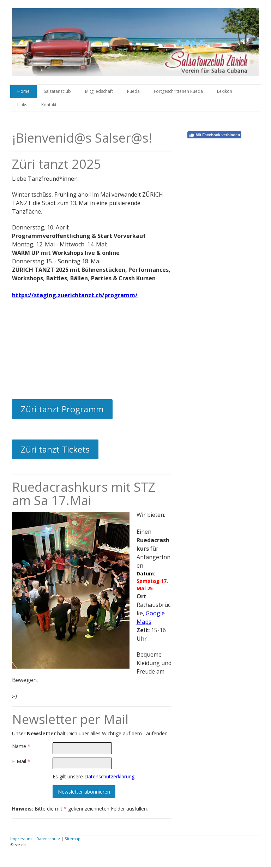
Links (22, 105)
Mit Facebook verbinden (214, 135)
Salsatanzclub (57, 91)
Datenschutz (48, 838)
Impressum (21, 838)
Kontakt (48, 105)
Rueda (133, 91)
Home (23, 91)
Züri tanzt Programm (62, 409)
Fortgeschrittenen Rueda (178, 91)
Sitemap (72, 838)
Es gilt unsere (93, 776)
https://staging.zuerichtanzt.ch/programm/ (75, 295)
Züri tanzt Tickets (55, 449)
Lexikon (224, 91)
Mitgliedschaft (99, 91)
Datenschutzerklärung (109, 776)
